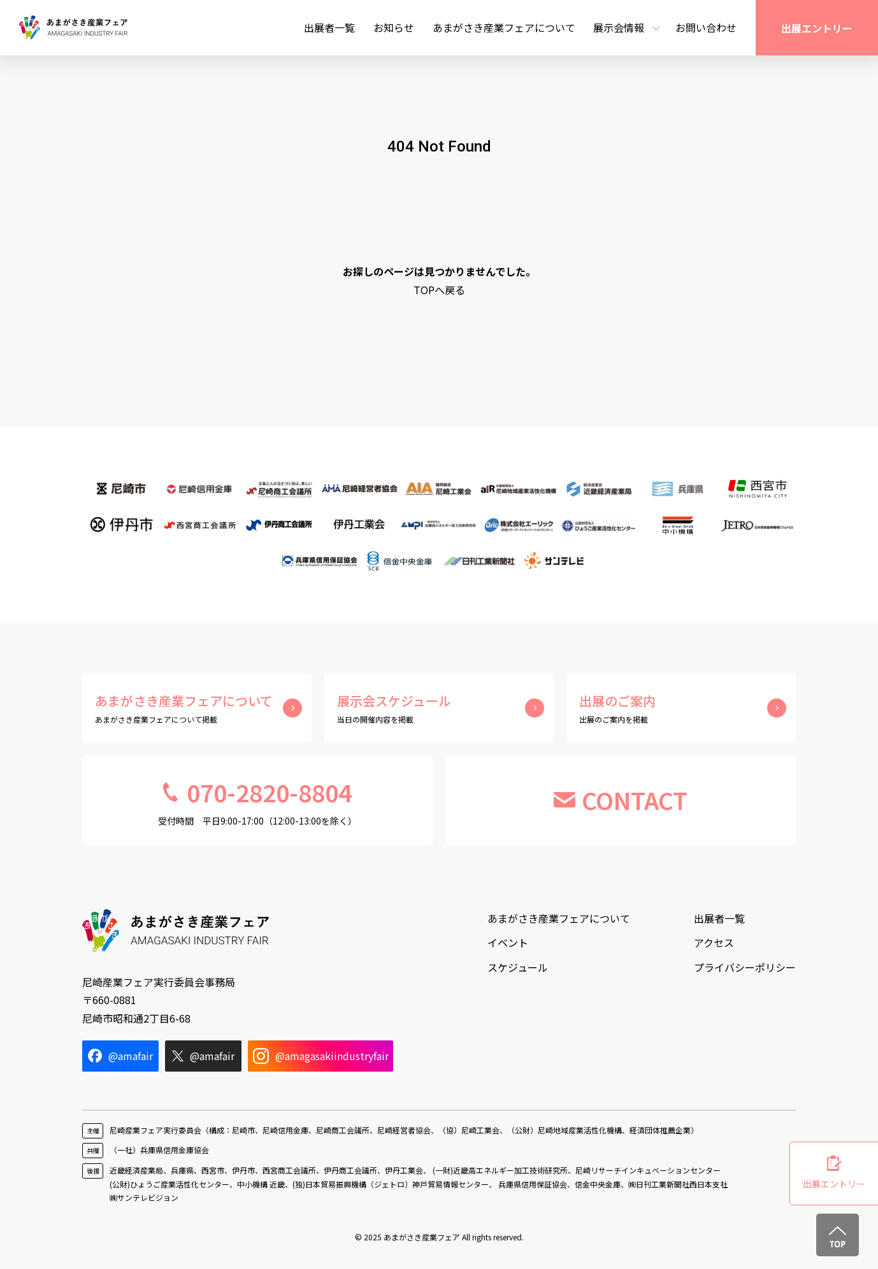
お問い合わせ (706, 27)
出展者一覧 (329, 27)
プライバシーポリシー (745, 967)
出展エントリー (817, 28)
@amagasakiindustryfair (321, 1056)
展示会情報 (618, 27)
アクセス (714, 942)
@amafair (120, 1055)
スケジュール (517, 967)
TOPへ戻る (439, 289)
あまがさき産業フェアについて (504, 27)
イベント (507, 942)
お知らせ (393, 27)
